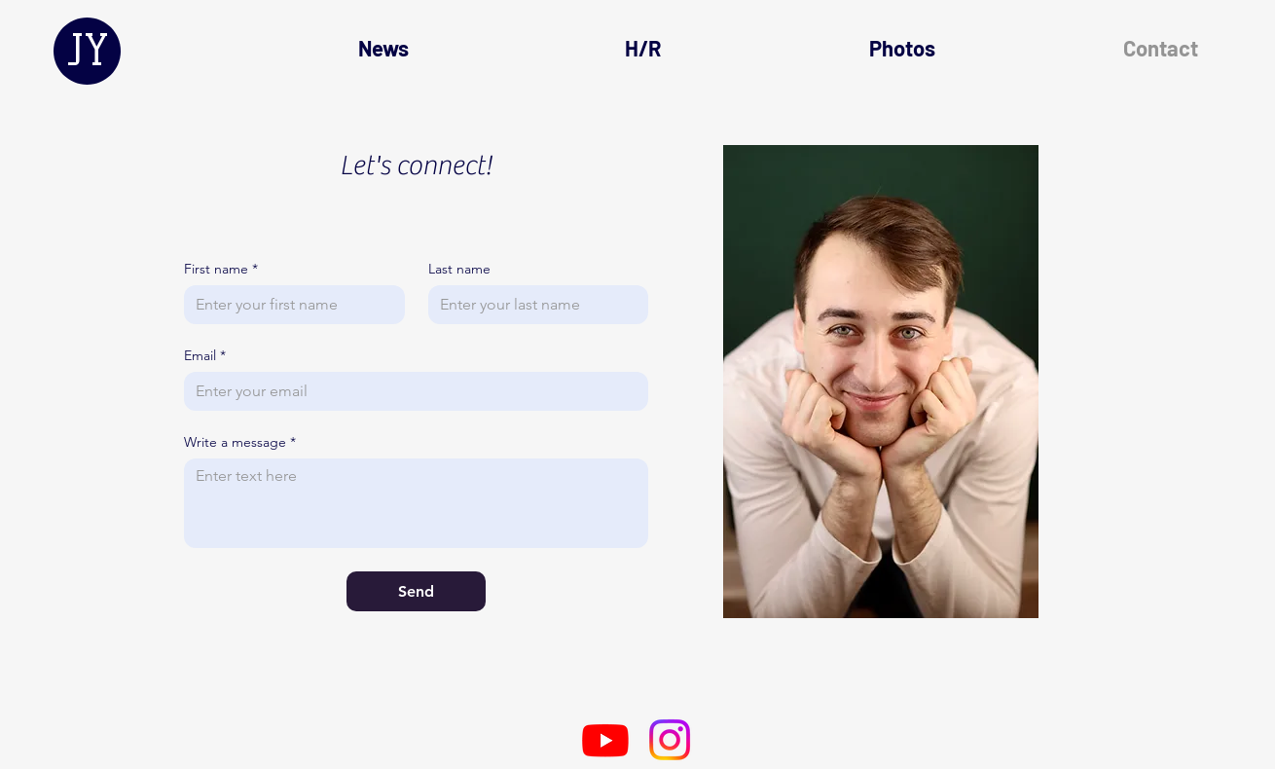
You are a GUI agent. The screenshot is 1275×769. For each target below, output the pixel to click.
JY (87, 50)
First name (221, 269)
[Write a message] (416, 503)
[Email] (410, 391)
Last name (459, 269)
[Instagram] (669, 740)
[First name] (288, 304)
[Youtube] (605, 740)
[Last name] (533, 304)
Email (205, 356)
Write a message (240, 442)
